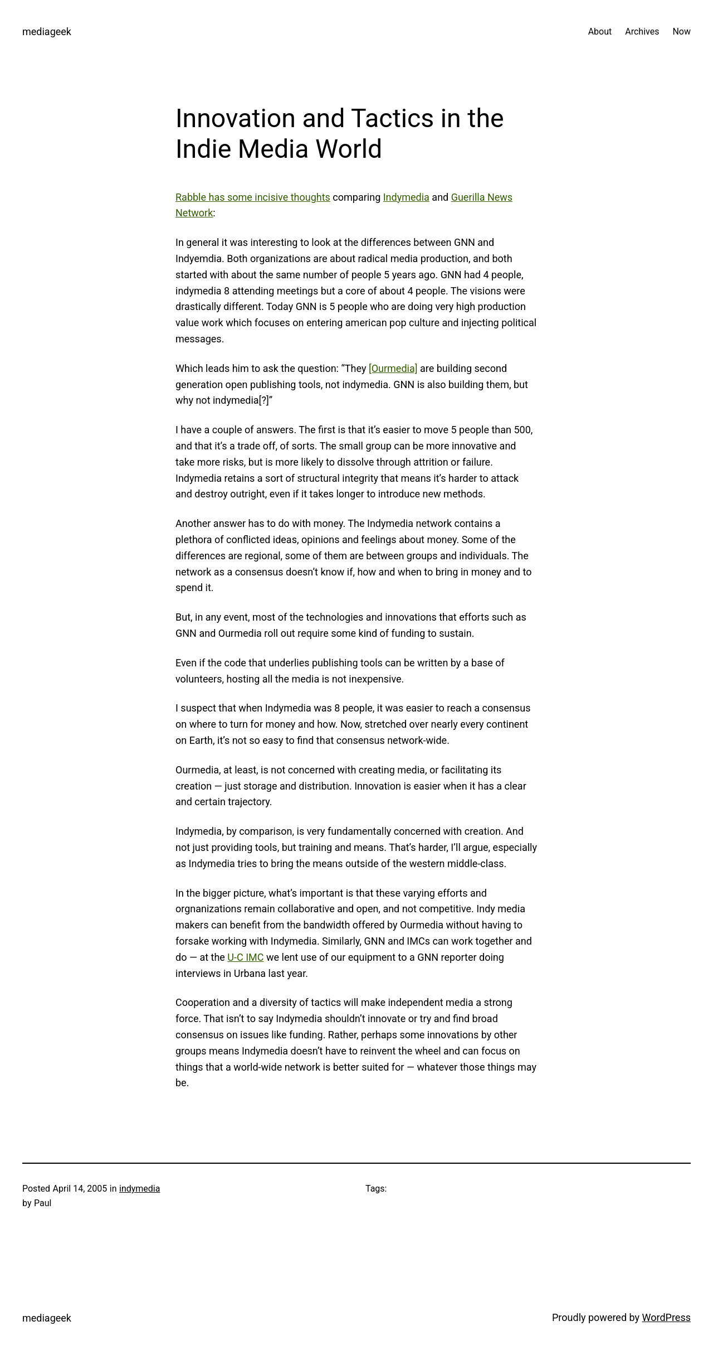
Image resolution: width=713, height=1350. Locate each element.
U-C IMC (245, 957)
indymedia (139, 1188)
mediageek (46, 31)
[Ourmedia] (393, 368)
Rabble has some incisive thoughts (252, 197)
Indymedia (406, 197)
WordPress (666, 1317)
